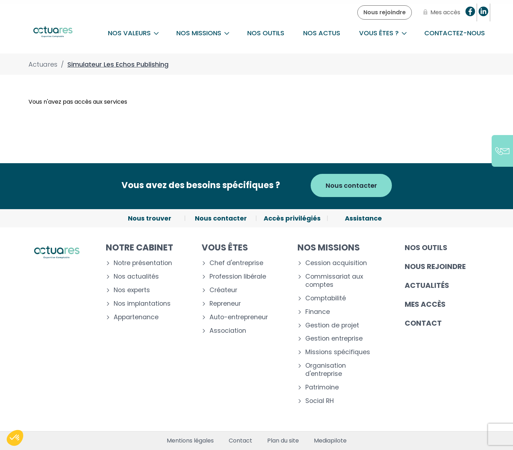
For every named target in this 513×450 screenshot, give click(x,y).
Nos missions (328, 247)
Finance (317, 312)
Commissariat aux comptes (334, 281)
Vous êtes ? (383, 33)
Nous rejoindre (435, 266)
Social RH (319, 401)
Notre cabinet (139, 247)
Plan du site (283, 441)
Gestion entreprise (334, 339)
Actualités (427, 285)
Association (227, 331)
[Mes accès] (440, 12)
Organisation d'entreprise (325, 370)
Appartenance (136, 317)
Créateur (223, 290)
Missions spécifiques (337, 352)
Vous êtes (225, 247)
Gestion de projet (332, 325)
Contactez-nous (454, 33)
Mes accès (425, 304)
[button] (15, 437)
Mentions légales (190, 441)
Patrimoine (322, 387)
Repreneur (225, 304)
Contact (423, 323)
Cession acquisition (336, 263)
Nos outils (265, 33)
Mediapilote (330, 441)
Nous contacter (351, 185)
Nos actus (321, 33)
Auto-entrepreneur (238, 317)
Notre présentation (143, 263)
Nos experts (132, 290)
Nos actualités (136, 277)
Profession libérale (237, 277)
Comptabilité (325, 298)
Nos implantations (142, 304)
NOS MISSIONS (202, 33)
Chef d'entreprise (236, 263)
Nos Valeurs (133, 33)
